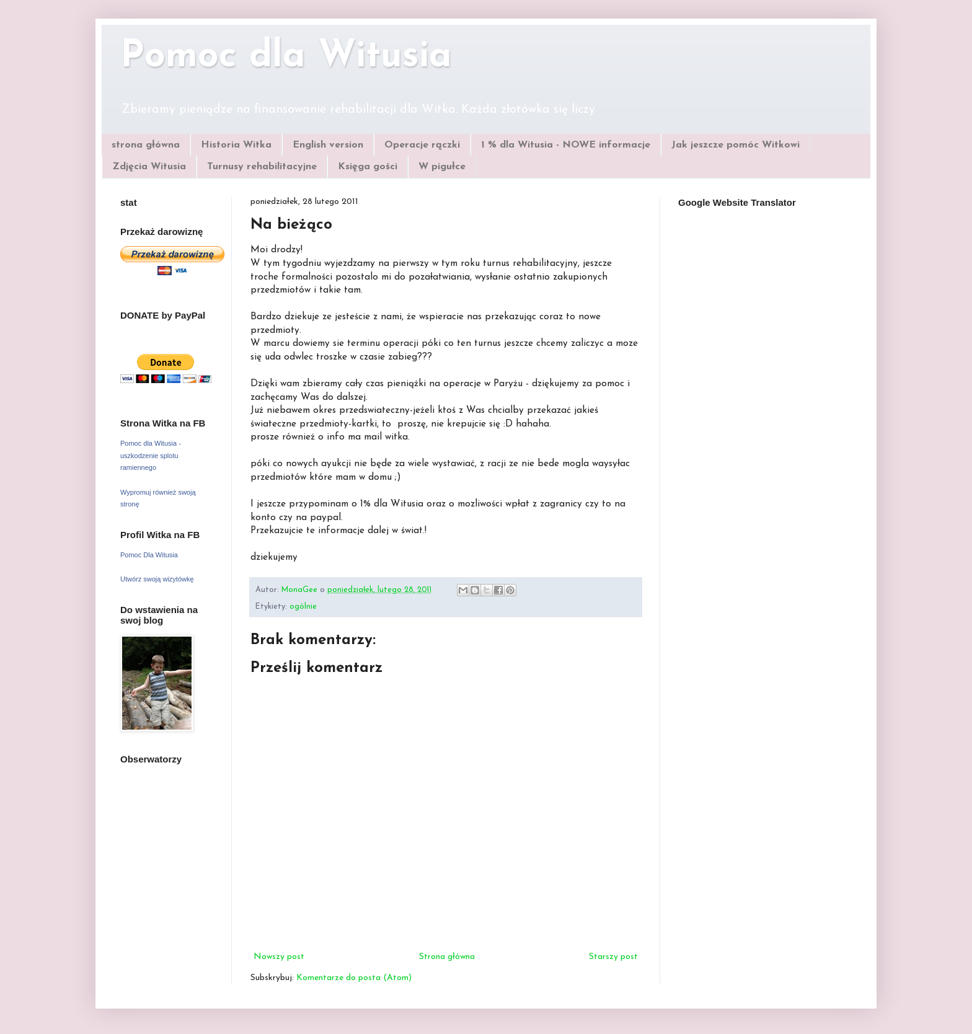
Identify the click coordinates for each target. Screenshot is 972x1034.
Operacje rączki (422, 145)
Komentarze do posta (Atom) (354, 978)
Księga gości (367, 167)
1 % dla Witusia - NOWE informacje (565, 145)
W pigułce (442, 167)
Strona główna (447, 956)
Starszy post (613, 956)
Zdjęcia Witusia (149, 167)
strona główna (146, 145)
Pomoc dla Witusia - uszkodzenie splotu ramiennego (150, 455)
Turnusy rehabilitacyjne (262, 167)
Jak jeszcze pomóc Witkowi (735, 145)
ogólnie (303, 607)
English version (328, 145)
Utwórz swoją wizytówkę (157, 579)
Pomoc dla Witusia (286, 57)
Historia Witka (236, 145)
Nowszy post (279, 956)
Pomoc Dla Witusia (149, 555)
